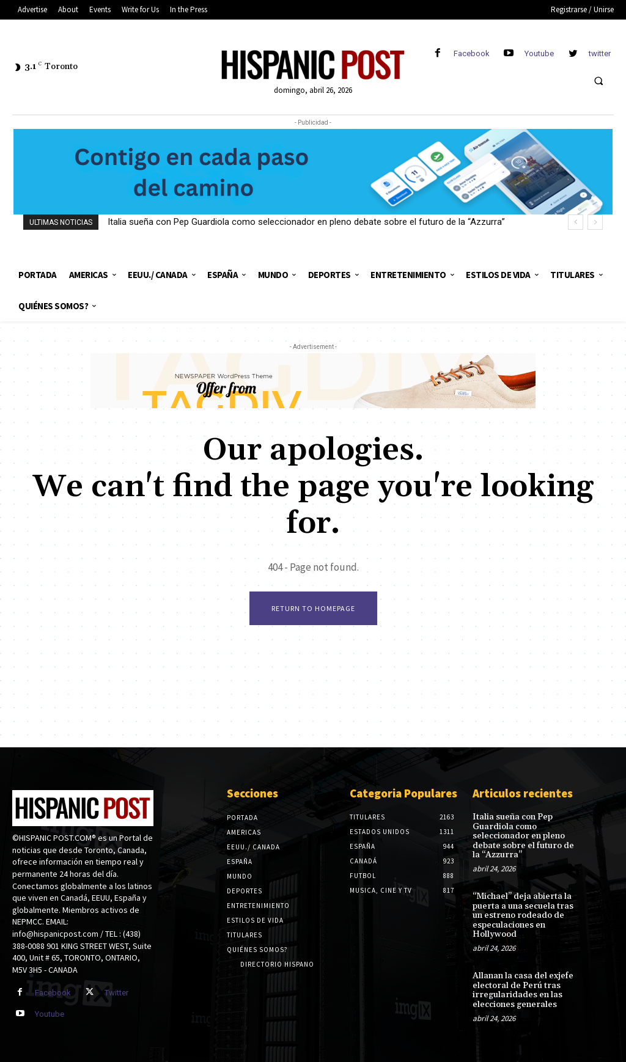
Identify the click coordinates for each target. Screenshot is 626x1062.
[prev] (575, 222)
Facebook (472, 53)
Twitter (116, 992)
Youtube (539, 53)
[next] (595, 222)
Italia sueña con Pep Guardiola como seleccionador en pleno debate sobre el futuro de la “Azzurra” (306, 221)
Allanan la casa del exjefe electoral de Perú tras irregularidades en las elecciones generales (523, 989)
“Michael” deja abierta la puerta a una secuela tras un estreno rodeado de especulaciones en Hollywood (523, 915)
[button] (598, 80)
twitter (600, 53)
